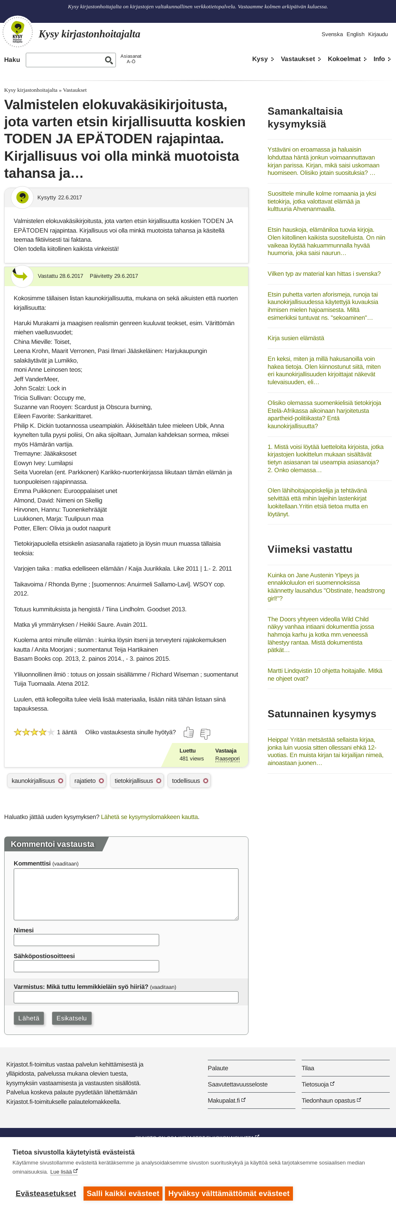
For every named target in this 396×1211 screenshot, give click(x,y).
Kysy (260, 58)
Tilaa (308, 1067)
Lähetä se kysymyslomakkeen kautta (149, 816)
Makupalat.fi (224, 1100)
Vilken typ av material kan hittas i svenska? (324, 273)
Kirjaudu (378, 34)
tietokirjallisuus (134, 780)
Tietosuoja (315, 1084)
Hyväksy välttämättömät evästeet (230, 1193)
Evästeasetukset (46, 1193)
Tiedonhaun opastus (328, 1100)
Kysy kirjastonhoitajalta (30, 90)
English (355, 34)
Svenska (332, 34)
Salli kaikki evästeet (123, 1193)
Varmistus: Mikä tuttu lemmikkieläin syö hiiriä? (81, 986)
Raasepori (227, 758)
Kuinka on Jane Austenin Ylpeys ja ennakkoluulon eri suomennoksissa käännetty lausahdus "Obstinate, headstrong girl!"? (326, 586)
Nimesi (24, 930)
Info (379, 58)
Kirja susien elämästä (296, 337)
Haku (12, 59)
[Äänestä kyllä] (189, 732)
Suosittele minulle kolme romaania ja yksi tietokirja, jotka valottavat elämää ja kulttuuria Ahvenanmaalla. (322, 201)
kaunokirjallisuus (33, 780)
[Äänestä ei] (204, 734)
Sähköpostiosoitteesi (44, 955)
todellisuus (186, 780)
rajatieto (85, 780)
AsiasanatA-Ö (131, 59)
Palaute (218, 1067)
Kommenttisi (32, 863)
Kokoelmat (344, 58)
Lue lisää (61, 1173)
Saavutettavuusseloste (238, 1084)
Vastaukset (298, 58)
